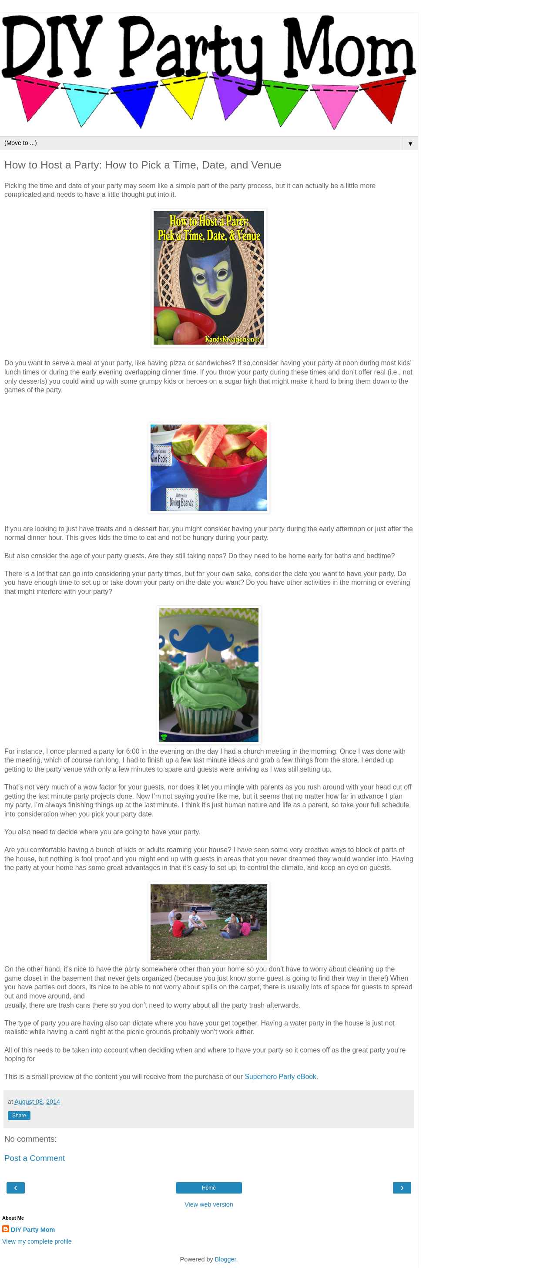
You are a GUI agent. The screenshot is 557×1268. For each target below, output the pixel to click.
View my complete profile (37, 1241)
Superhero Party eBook (280, 1076)
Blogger (225, 1259)
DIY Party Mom (33, 1229)
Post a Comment (34, 1158)
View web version (209, 1204)
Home (209, 1188)
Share (19, 1116)
